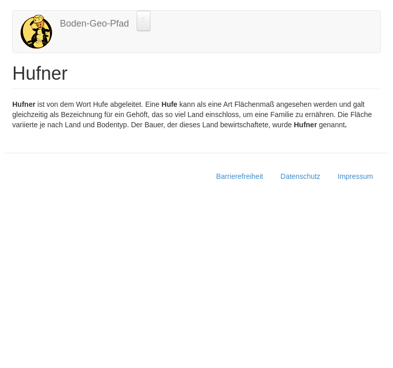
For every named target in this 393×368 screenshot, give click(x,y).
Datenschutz (300, 176)
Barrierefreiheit (239, 176)
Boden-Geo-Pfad (94, 23)
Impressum (355, 176)
